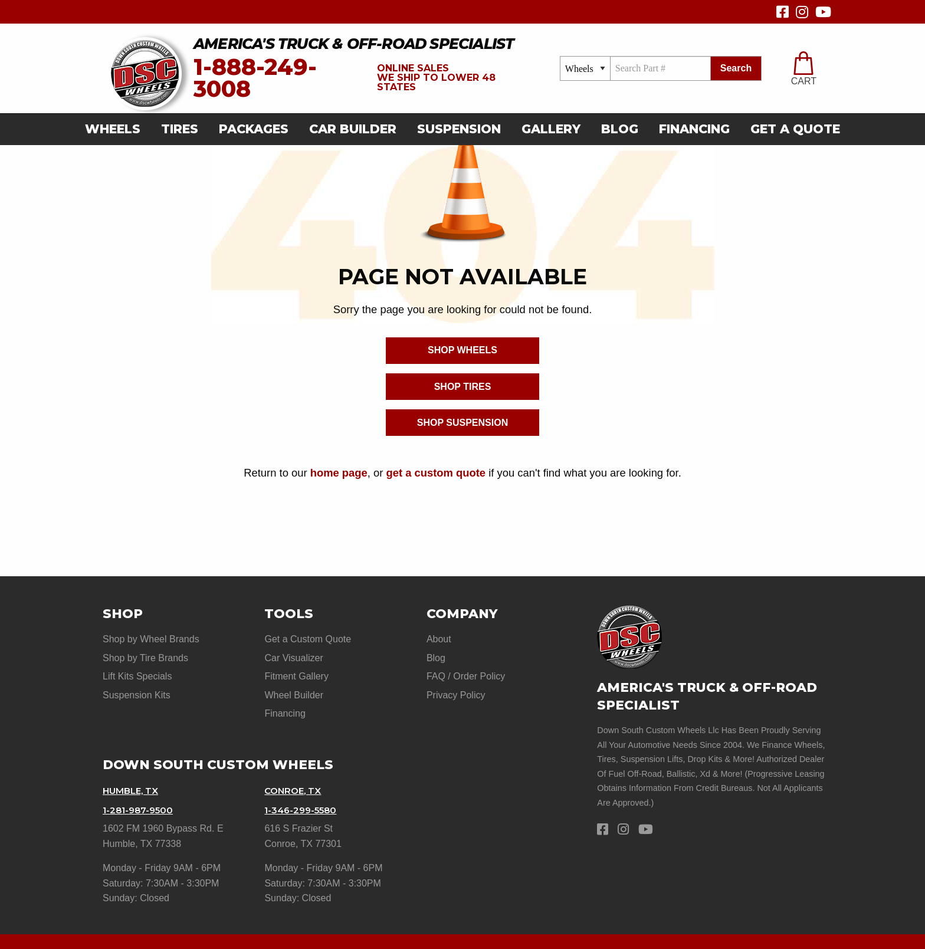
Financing (694, 129)
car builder (352, 129)
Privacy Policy (456, 684)
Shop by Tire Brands (145, 654)
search (736, 68)
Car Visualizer (293, 654)
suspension (459, 129)
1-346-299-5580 (303, 788)
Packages (253, 129)
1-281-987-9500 (140, 788)
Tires (179, 129)
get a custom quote (436, 473)
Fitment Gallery (296, 669)
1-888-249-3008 (255, 78)
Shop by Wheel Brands (151, 639)
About (439, 639)
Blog (619, 129)
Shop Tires (462, 387)
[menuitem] (116, 129)
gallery (550, 129)
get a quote (795, 129)
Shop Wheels (462, 350)
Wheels (112, 129)
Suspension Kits (136, 684)
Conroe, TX (295, 773)
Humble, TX (133, 773)
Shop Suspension (462, 423)
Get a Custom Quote (307, 639)
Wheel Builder (293, 684)
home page (339, 473)
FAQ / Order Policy (466, 669)
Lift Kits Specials (137, 669)
